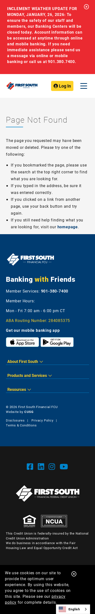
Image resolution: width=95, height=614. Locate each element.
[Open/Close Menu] (83, 86)
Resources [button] (16, 389)
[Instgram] (53, 466)
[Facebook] (31, 466)
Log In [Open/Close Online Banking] (62, 86)
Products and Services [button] (27, 375)
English (69, 609)
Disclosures (15, 420)
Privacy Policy (42, 420)
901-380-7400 (54, 291)
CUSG (29, 411)
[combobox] (73, 609)
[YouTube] (64, 466)
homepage (67, 226)
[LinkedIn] (42, 466)
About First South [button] (22, 361)
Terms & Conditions (21, 425)
